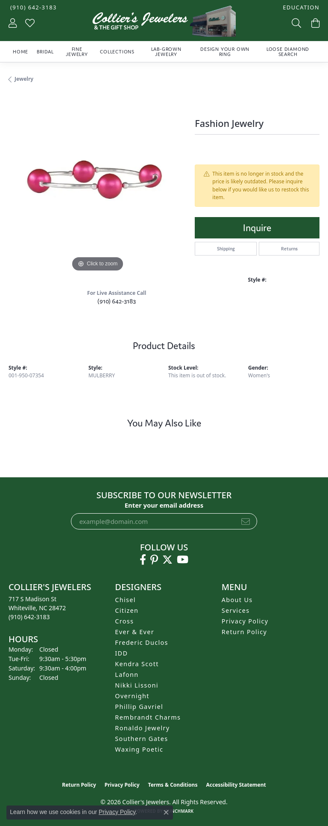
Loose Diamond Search (287, 51)
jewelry (24, 78)
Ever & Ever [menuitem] (134, 632)
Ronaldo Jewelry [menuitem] (142, 728)
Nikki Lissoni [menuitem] (136, 685)
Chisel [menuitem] (125, 600)
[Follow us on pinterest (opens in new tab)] (154, 560)
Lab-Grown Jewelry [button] (166, 51)
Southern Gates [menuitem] (141, 739)
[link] (33, 7)
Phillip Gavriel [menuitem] (139, 707)
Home (20, 52)
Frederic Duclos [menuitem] (141, 642)
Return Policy (244, 632)
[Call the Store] (29, 617)
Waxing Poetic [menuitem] (139, 749)
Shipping (226, 249)
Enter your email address (164, 505)
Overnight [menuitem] (132, 696)
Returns (289, 249)
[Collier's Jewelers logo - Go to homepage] (164, 23)
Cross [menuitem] (124, 621)
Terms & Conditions (173, 784)
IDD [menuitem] (121, 653)
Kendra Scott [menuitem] (136, 664)
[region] (97, 185)
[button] (300, 7)
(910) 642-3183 (116, 301)
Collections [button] (117, 52)
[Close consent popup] (166, 812)
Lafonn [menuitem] (126, 674)
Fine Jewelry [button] (77, 51)
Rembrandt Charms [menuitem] (148, 717)
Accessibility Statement (236, 784)
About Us (237, 600)
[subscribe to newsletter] (245, 521)
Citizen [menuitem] (126, 610)
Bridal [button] (45, 52)
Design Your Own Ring (224, 51)
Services (236, 610)
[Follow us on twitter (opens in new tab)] (167, 560)
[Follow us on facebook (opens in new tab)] (143, 560)
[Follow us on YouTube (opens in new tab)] (182, 560)
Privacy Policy (245, 621)
